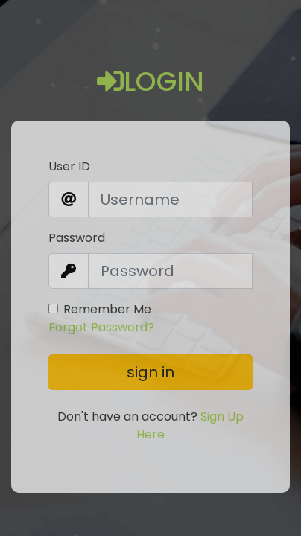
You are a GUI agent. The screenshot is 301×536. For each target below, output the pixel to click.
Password (76, 237)
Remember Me (107, 309)
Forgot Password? (101, 327)
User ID (69, 166)
